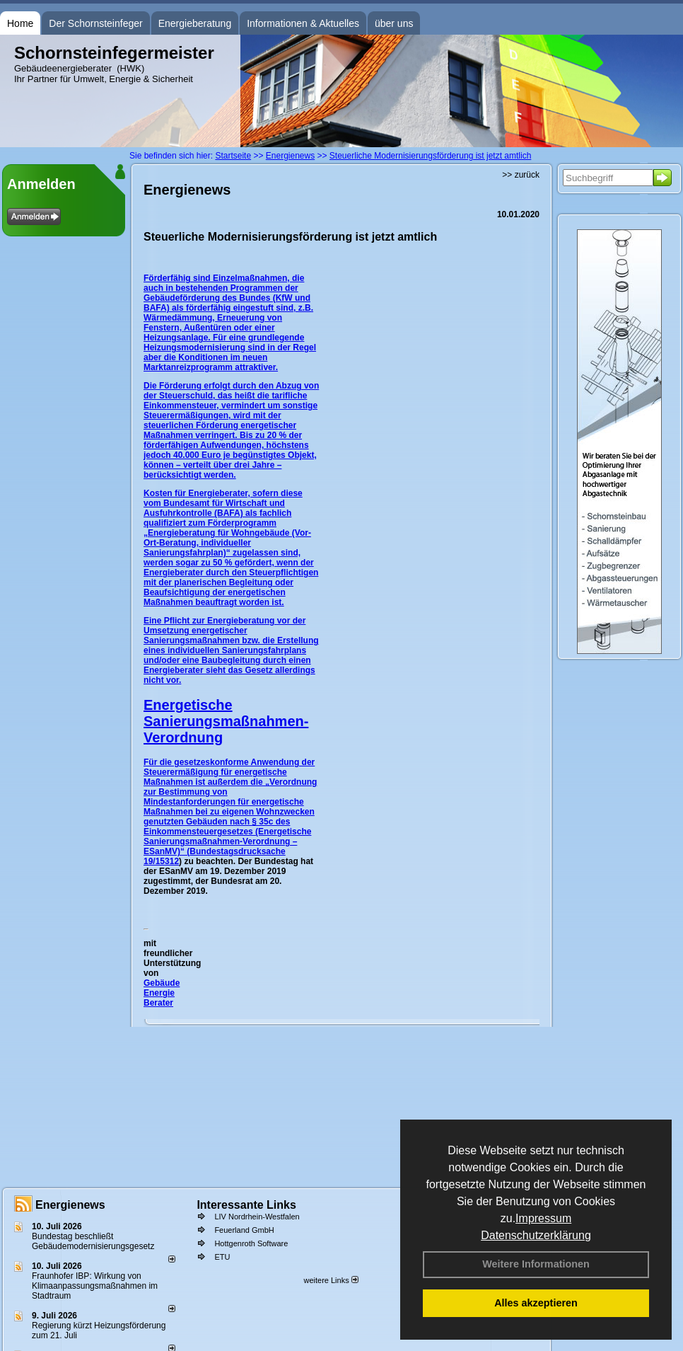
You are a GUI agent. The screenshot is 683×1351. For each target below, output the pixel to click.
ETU (222, 1257)
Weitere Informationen (536, 1264)
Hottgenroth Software (251, 1243)
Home (20, 23)
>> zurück (520, 175)
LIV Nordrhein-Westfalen (256, 1216)
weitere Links (330, 1280)
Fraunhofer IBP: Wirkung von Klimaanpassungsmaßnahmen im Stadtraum (95, 1286)
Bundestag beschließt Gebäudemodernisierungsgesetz (93, 1241)
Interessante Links (246, 1205)
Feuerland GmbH (244, 1230)
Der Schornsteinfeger (95, 23)
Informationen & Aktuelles (303, 23)
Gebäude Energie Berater (162, 993)
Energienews (70, 1205)
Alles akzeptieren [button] (536, 1303)
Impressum (543, 1218)
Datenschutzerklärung (536, 1235)
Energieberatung (195, 23)
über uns (394, 23)
